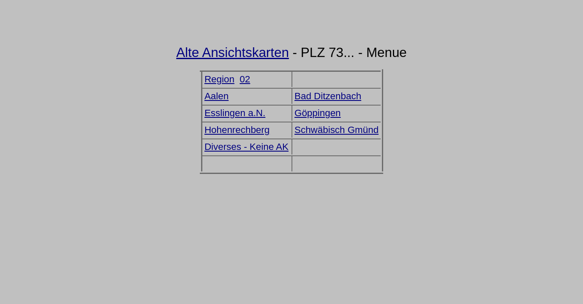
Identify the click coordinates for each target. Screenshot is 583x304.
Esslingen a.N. (234, 113)
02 (245, 79)
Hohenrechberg (237, 130)
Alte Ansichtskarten (232, 52)
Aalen (216, 96)
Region (219, 79)
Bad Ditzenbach (327, 96)
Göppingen (317, 113)
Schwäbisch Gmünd (336, 130)
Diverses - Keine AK (246, 146)
